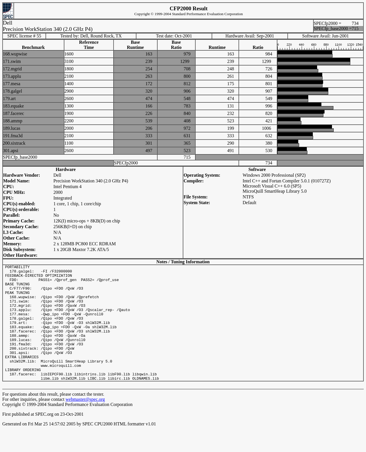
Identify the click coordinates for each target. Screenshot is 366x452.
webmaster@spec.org (85, 422)
